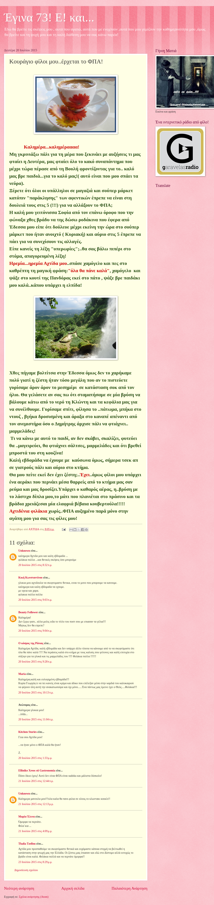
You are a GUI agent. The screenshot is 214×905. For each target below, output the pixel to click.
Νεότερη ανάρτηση (19, 888)
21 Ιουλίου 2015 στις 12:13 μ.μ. (36, 804)
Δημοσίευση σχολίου (26, 870)
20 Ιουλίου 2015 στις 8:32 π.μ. (35, 565)
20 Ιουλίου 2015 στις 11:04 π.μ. (36, 719)
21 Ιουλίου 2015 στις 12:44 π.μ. (36, 781)
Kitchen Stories (27, 731)
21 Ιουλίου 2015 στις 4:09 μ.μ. (35, 831)
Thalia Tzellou (27, 843)
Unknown (24, 550)
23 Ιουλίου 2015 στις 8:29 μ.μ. (35, 862)
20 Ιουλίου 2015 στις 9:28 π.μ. (35, 661)
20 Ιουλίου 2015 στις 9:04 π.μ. (35, 630)
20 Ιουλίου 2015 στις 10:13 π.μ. (36, 692)
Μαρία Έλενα (26, 816)
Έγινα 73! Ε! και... (49, 17)
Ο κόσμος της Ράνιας (30, 643)
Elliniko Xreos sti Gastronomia (36, 770)
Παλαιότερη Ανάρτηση (129, 888)
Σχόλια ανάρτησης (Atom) (33, 896)
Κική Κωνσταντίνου (30, 577)
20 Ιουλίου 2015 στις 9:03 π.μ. (35, 599)
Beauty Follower (28, 612)
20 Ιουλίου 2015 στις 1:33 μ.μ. (35, 758)
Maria (22, 673)
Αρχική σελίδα (72, 888)
